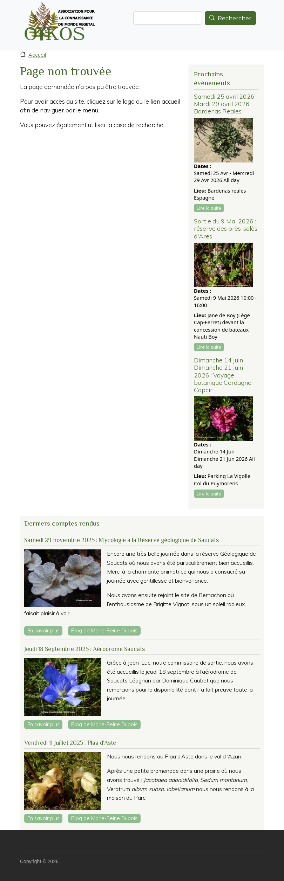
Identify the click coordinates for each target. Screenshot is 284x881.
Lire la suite (209, 208)
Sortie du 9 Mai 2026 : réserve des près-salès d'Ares (225, 228)
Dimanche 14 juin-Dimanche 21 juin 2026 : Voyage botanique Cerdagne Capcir (222, 374)
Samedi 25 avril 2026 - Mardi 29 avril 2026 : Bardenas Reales (226, 103)
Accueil (37, 54)
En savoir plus (45, 630)
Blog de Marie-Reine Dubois (104, 630)
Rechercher (234, 18)
